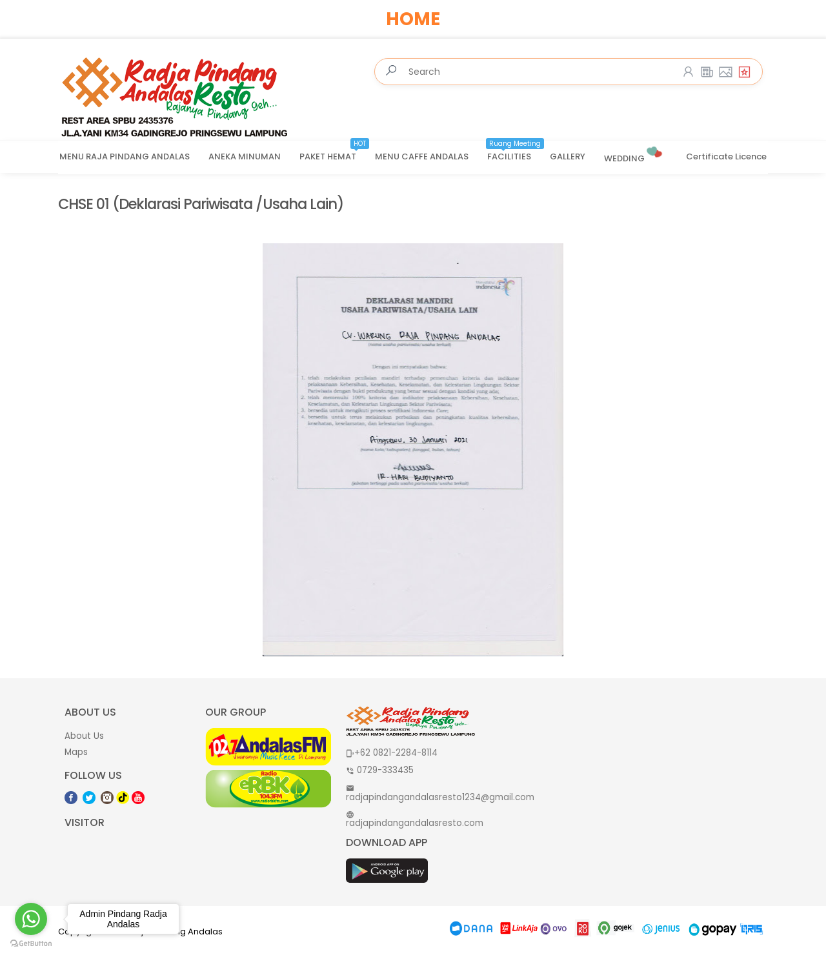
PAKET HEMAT (334, 152)
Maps (76, 752)
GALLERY (567, 156)
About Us (84, 736)
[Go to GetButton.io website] (31, 944)
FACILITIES (515, 152)
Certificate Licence (726, 156)
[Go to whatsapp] (31, 919)
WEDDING (634, 153)
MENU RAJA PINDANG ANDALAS (124, 156)
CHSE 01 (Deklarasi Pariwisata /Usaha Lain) (200, 204)
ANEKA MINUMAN (244, 156)
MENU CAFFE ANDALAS (421, 156)
